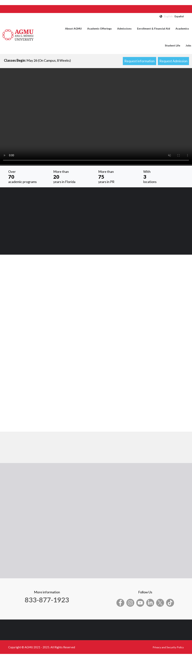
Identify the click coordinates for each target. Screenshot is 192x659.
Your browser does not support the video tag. (96, 116)
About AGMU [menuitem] (73, 28)
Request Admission (173, 61)
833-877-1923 (47, 600)
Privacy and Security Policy (168, 647)
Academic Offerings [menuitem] (99, 28)
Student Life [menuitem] (172, 45)
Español (179, 16)
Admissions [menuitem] (124, 28)
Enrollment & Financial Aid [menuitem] (153, 28)
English (168, 16)
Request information (139, 61)
